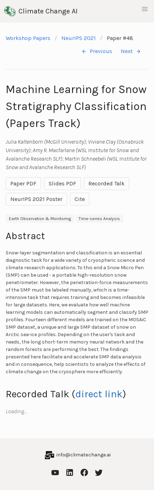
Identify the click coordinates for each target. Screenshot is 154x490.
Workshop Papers (28, 38)
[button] (145, 9)
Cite (80, 199)
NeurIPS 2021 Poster (36, 199)
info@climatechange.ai (83, 455)
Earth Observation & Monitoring (40, 218)
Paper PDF (23, 183)
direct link (98, 394)
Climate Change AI (41, 11)
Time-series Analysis (99, 218)
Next (131, 51)
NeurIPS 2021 (78, 38)
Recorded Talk (106, 183)
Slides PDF (62, 183)
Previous (96, 51)
